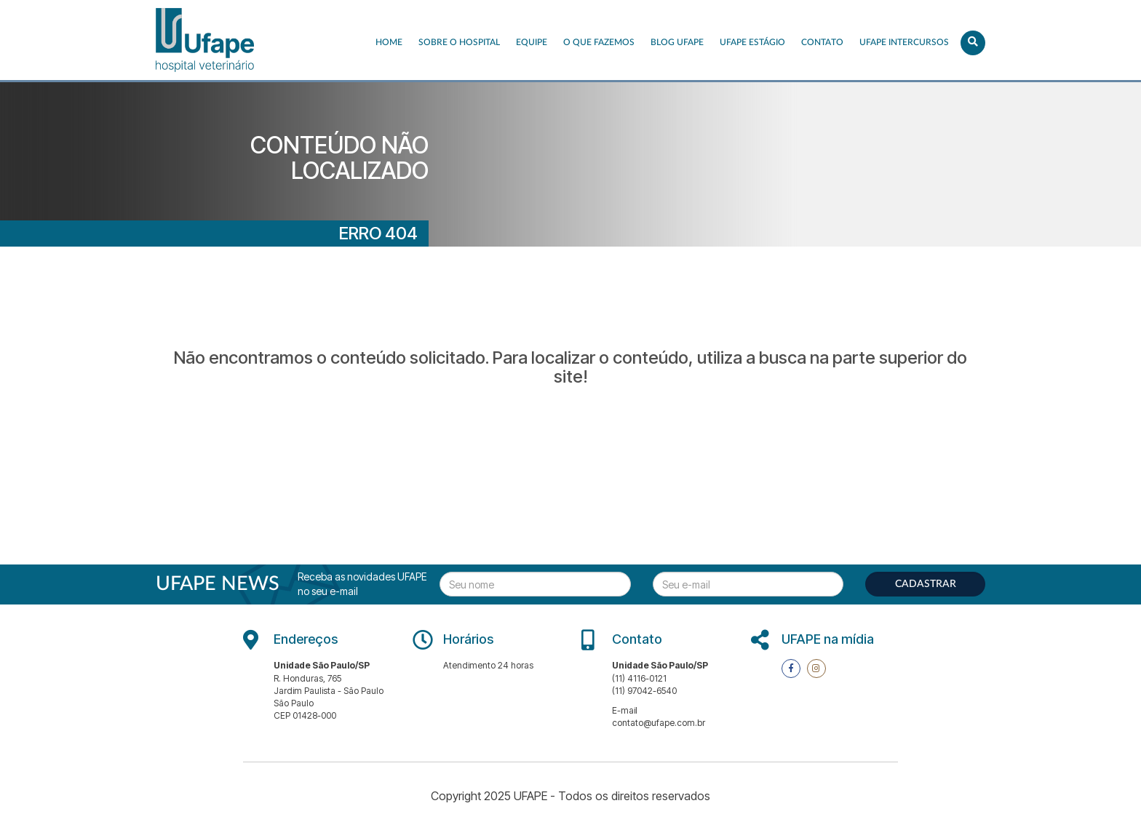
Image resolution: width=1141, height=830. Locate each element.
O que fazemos (599, 42)
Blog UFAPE (677, 42)
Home (388, 42)
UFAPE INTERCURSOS (904, 42)
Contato (822, 42)
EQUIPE (531, 42)
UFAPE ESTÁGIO (752, 42)
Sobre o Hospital (459, 42)
